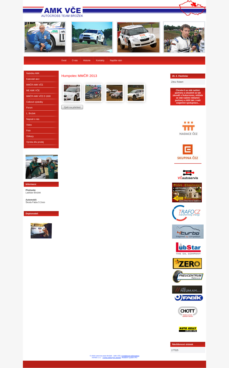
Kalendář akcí (32, 79)
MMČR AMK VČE (34, 85)
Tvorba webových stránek (112, 358)
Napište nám (116, 60)
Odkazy (30, 136)
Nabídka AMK (32, 73)
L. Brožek (30, 113)
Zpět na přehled (72, 107)
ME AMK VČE (33, 90)
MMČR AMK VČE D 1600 (38, 96)
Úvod (63, 60)
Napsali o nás (32, 119)
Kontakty (100, 60)
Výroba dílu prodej (35, 142)
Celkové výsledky (34, 102)
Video (29, 125)
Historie (87, 60)
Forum (29, 107)
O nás (75, 60)
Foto (28, 130)
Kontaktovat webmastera (130, 356)
